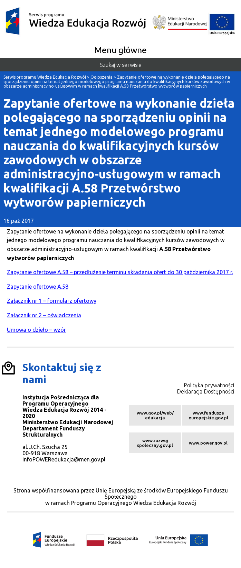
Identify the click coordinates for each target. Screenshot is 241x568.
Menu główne (120, 50)
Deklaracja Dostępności (205, 391)
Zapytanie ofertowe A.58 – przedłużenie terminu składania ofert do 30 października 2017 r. (120, 272)
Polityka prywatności (209, 385)
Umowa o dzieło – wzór (36, 330)
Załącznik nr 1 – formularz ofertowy (51, 301)
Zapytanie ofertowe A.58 (37, 286)
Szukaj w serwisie (121, 65)
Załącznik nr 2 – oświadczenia (44, 315)
